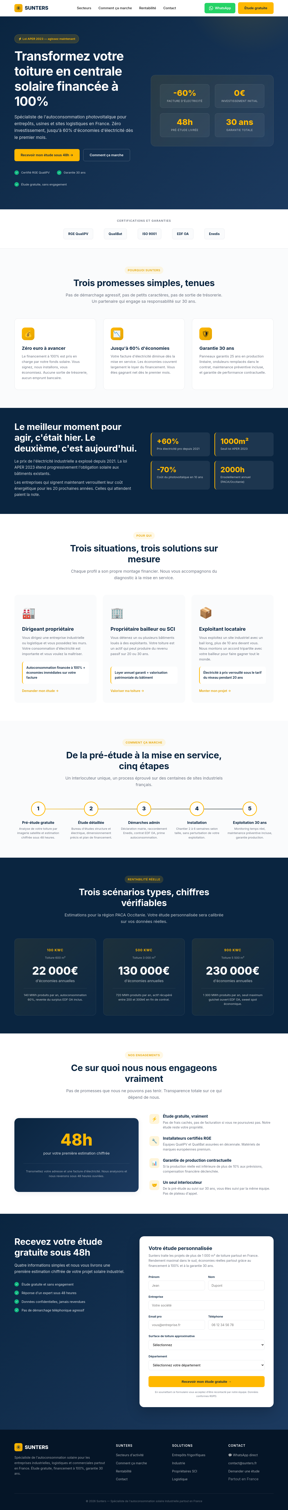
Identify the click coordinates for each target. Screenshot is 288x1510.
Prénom (154, 1277)
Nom (211, 1277)
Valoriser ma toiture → (127, 691)
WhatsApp (220, 8)
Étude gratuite (255, 8)
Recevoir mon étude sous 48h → (47, 155)
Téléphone (215, 1316)
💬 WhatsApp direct (243, 1455)
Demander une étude (243, 1471)
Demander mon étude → (40, 691)
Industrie (178, 1463)
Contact (169, 8)
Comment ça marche (115, 8)
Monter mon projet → (215, 691)
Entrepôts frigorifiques (188, 1455)
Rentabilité (147, 8)
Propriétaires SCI (184, 1471)
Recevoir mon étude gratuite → (207, 1381)
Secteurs (84, 8)
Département (157, 1356)
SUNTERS (31, 8)
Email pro (155, 1316)
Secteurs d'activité (130, 1455)
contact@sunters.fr (242, 1463)
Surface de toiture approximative (171, 1336)
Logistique (180, 1479)
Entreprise (155, 1296)
